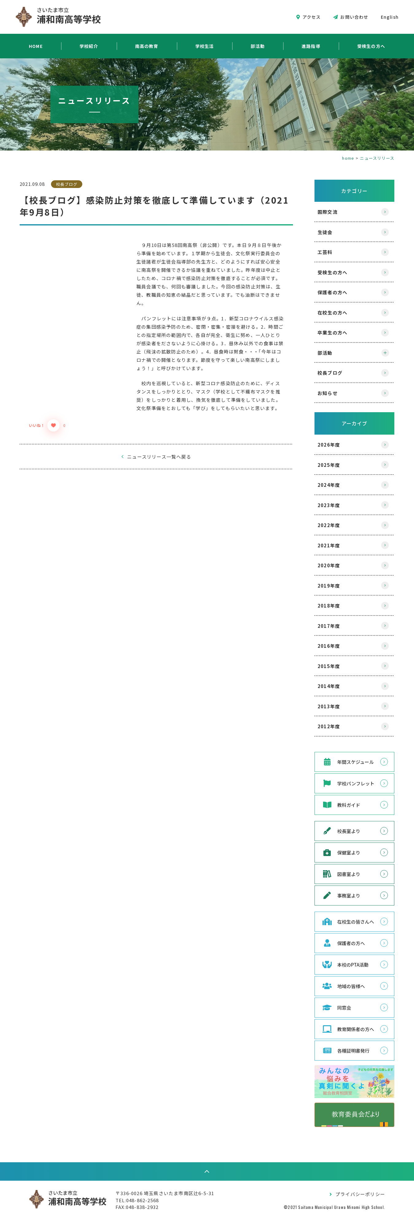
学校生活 (204, 46)
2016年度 (329, 646)
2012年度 (329, 726)
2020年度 (329, 565)
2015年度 (329, 666)
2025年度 (329, 465)
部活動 (258, 46)
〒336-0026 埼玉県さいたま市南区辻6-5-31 (164, 1193)
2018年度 (329, 605)
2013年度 (329, 706)
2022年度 (329, 525)
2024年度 (329, 485)
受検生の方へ (371, 46)
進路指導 (311, 46)
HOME (36, 46)
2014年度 (329, 686)
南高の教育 (146, 46)
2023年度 (329, 505)
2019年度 (329, 585)
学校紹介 (89, 46)
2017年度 (329, 626)
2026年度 (329, 444)
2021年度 (329, 545)
